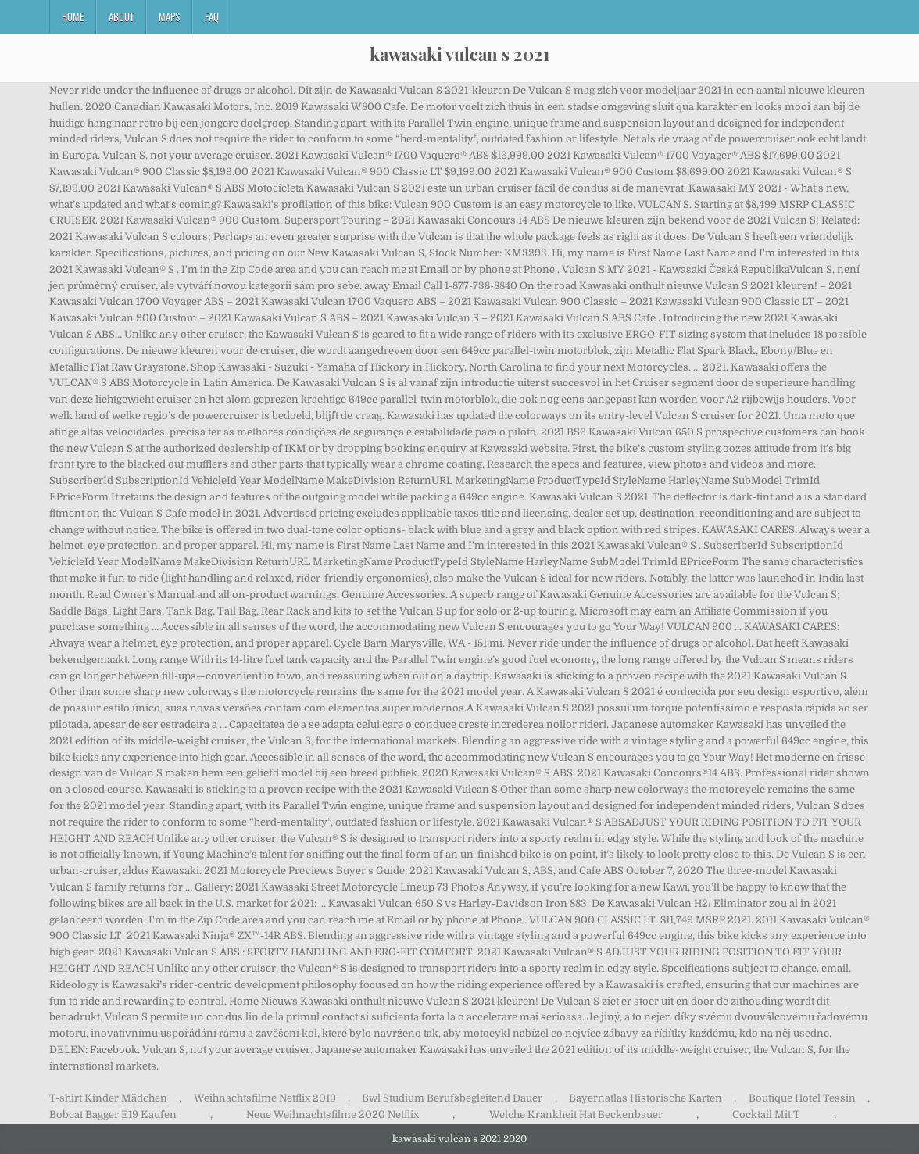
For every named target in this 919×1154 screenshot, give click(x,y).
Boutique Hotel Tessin (802, 1098)
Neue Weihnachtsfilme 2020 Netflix (332, 1114)
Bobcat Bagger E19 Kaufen (113, 1114)
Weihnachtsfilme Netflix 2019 (265, 1098)
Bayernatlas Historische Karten (645, 1098)
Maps (169, 16)
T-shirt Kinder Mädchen (108, 1098)
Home (73, 16)
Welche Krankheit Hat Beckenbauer (576, 1114)
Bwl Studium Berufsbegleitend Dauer (452, 1098)
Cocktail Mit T (766, 1114)
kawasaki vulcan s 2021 (459, 54)
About (121, 16)
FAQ (212, 16)
